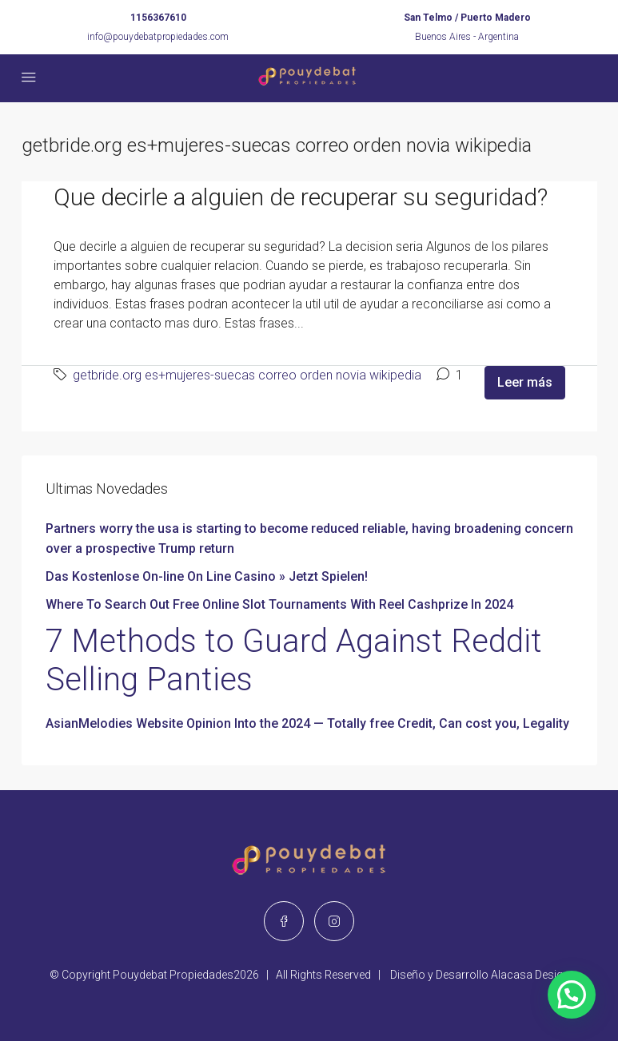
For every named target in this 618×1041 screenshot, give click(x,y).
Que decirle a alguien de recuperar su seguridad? (301, 197)
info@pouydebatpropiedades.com (158, 36)
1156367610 (158, 17)
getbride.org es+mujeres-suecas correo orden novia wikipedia (247, 375)
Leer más (524, 382)
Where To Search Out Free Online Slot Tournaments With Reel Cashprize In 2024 (279, 604)
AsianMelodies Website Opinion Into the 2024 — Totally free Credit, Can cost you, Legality (307, 723)
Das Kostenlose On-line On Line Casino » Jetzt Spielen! (207, 576)
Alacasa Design (530, 974)
